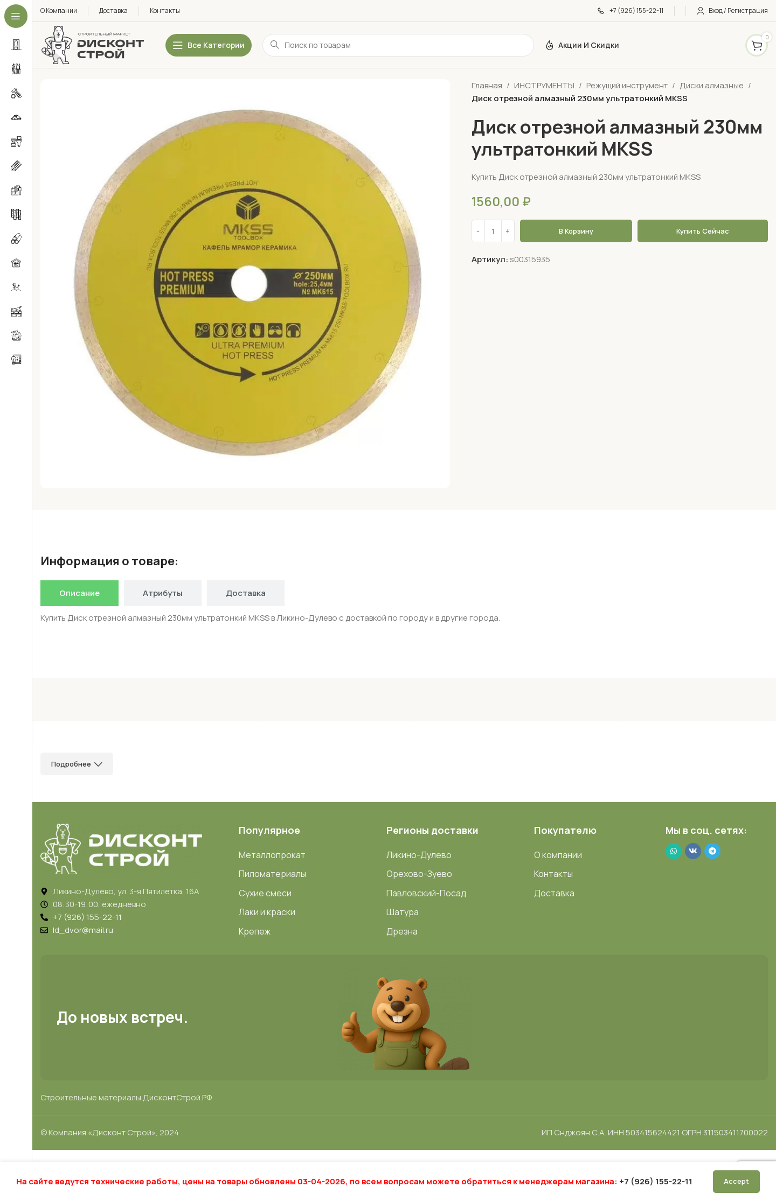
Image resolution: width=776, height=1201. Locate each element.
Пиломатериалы (272, 874)
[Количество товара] (493, 231)
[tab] (79, 593)
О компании (558, 855)
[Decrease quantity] (478, 231)
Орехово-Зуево (419, 874)
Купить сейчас (702, 231)
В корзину (576, 231)
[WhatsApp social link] (674, 851)
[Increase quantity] (508, 231)
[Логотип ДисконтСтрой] (92, 44)
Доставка (554, 893)
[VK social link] (693, 851)
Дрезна (402, 931)
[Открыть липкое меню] (208, 45)
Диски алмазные (712, 85)
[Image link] (121, 848)
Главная (487, 85)
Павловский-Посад (426, 893)
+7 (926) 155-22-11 (655, 1181)
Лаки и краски (267, 912)
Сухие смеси (265, 893)
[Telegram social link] (712, 851)
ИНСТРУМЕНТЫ (544, 85)
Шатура (402, 912)
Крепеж (255, 931)
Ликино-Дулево (419, 855)
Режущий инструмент (627, 85)
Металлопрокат (272, 855)
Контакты (553, 874)
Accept (736, 1181)
